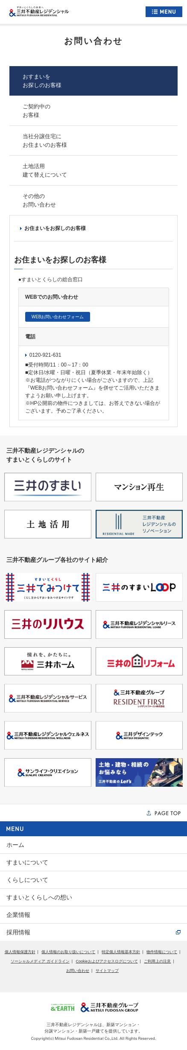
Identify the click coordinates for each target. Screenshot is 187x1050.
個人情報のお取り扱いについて (68, 952)
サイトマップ (107, 971)
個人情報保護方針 (20, 952)
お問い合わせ (77, 971)
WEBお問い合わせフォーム (58, 316)
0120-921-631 (43, 355)
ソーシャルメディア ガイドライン (40, 961)
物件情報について (161, 952)
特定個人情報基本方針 (121, 952)
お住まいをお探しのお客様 (53, 228)
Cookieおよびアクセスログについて (107, 961)
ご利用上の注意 (157, 961)
